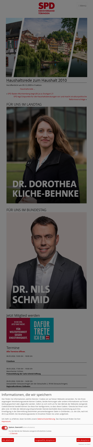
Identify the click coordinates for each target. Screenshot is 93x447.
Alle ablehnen (7, 440)
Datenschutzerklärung (46, 419)
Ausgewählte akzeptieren (45, 440)
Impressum (6, 421)
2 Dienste (13, 433)
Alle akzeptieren (83, 440)
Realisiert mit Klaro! (84, 444)
